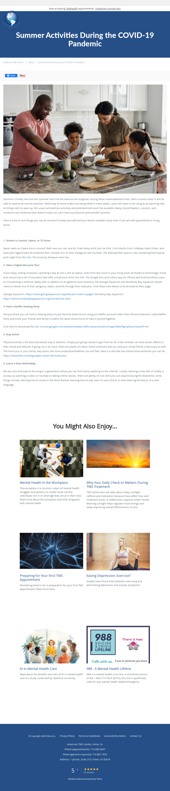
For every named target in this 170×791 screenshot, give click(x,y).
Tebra (99, 778)
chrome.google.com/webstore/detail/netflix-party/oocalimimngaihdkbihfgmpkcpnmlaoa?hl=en (94, 326)
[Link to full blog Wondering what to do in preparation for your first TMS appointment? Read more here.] (51, 558)
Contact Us (136, 736)
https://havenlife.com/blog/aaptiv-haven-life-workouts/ (35, 355)
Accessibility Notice (115, 736)
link (29, 257)
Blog (31, 62)
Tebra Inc (50, 736)
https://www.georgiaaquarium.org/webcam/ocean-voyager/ (60, 294)
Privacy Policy (67, 736)
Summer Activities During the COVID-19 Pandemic (61, 62)
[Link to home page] (10, 19)
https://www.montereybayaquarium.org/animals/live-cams (37, 298)
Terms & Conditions (89, 736)
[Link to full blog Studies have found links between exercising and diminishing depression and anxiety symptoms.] (118, 556)
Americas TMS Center (13, 62)
